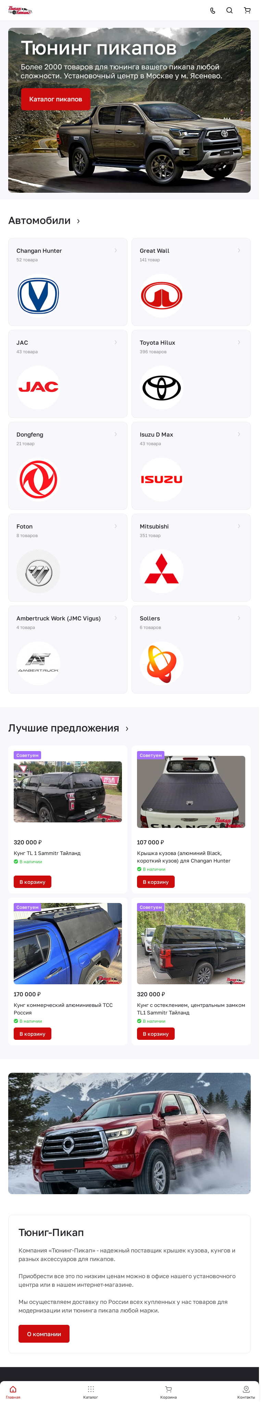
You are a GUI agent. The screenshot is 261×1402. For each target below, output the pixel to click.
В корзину (33, 882)
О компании (44, 1334)
